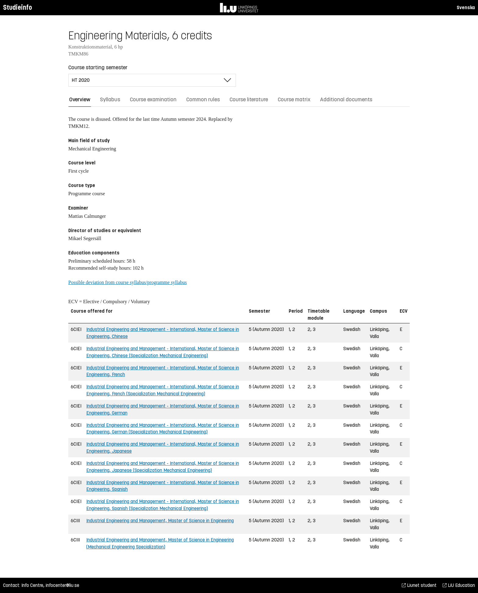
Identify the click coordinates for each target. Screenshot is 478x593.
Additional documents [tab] (346, 99)
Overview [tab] (79, 99)
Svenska (466, 7)
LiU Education (459, 585)
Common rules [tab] (203, 99)
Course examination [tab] (153, 99)
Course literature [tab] (249, 99)
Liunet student (419, 585)
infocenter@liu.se (62, 585)
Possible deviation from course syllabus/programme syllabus (127, 282)
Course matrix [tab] (294, 99)
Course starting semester (97, 67)
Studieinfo (17, 7)
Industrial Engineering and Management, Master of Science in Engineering (160, 520)
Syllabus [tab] (110, 99)
